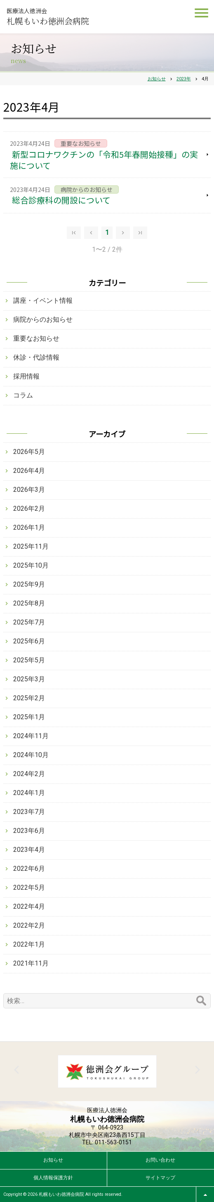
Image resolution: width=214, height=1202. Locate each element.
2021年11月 (31, 963)
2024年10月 (31, 755)
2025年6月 (29, 641)
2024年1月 (29, 793)
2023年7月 (29, 812)
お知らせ (53, 1160)
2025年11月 (31, 546)
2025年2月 (29, 698)
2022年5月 (29, 887)
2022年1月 (29, 944)
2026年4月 (29, 471)
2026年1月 (29, 527)
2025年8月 (29, 603)
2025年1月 (29, 717)
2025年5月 (29, 660)
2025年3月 (29, 679)
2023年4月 (29, 850)
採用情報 (26, 376)
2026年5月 (29, 452)
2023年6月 (29, 831)
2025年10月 (31, 565)
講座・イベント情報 (43, 300)
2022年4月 (29, 906)
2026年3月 (29, 489)
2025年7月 (29, 622)
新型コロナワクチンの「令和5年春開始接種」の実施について (104, 160)
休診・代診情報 (36, 357)
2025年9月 (29, 584)
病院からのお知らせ (43, 319)
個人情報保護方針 (53, 1178)
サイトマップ (160, 1178)
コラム (23, 395)
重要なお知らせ (36, 338)
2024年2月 (29, 774)
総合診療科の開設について (61, 200)
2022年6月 (29, 868)
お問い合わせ (160, 1160)
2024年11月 (31, 736)
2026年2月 (29, 508)
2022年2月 (29, 925)
